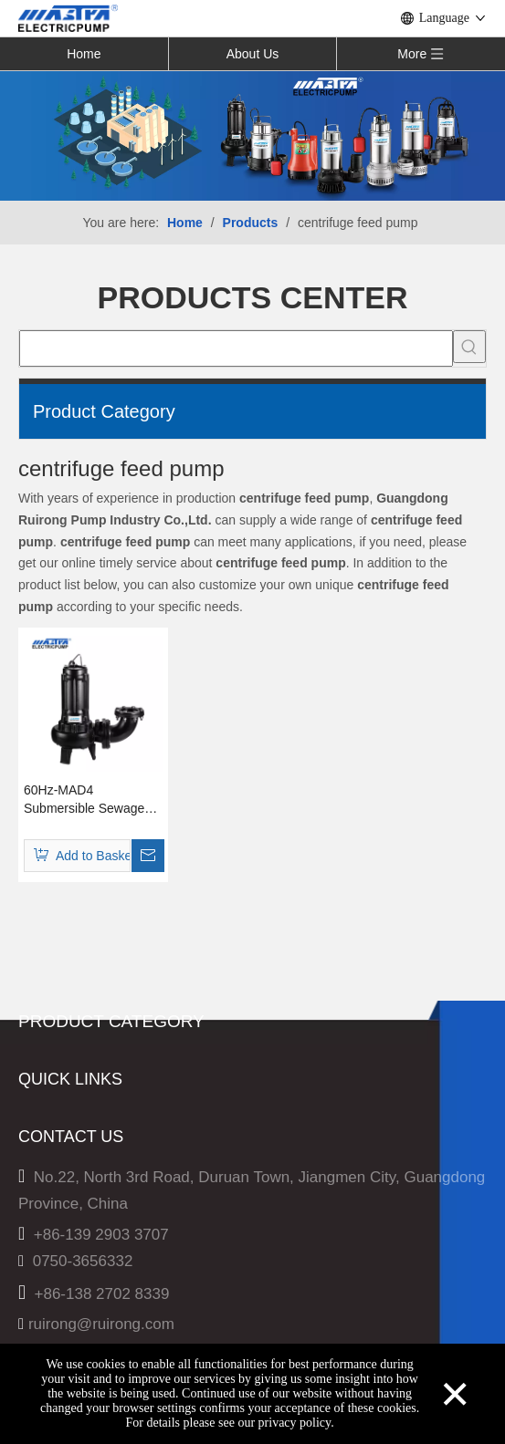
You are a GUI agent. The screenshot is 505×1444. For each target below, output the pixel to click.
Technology (57, 1336)
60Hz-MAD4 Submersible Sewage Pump (84, 800)
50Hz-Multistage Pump (96, 1058)
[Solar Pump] (252, 135)
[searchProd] (236, 348)
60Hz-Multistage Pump (96, 1111)
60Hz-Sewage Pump (89, 1138)
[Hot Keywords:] (469, 346)
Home (83, 54)
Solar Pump (59, 1164)
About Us (252, 54)
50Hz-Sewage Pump (89, 1085)
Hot (30, 1309)
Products (48, 1283)
